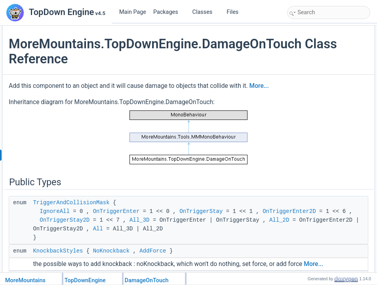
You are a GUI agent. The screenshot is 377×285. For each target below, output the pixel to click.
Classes (205, 12)
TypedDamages (312, 248)
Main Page (132, 12)
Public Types (302, 30)
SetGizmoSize (311, 100)
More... (188, 111)
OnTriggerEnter (213, 246)
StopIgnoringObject (316, 143)
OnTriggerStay (157, 254)
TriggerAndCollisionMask (167, 237)
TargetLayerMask (314, 204)
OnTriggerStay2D (161, 272)
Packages (168, 12)
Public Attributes (306, 195)
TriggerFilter (308, 221)
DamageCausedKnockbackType (330, 265)
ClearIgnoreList (312, 152)
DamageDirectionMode (320, 256)
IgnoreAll (151, 246)
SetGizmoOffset (312, 108)
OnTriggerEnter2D (156, 263)
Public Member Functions (316, 73)
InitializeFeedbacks (316, 91)
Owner (303, 213)
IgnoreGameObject (316, 134)
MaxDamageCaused (317, 239)
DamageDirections (315, 65)
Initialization (308, 82)
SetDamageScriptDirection (324, 126)
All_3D (236, 272)
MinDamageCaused (317, 230)
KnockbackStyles (314, 47)
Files (235, 12)
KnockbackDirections (318, 56)
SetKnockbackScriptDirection (326, 117)
